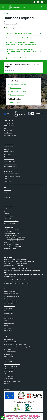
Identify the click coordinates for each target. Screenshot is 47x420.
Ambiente (6, 149)
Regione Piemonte (8, 339)
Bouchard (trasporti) (9, 356)
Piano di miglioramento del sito (11, 296)
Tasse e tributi (7, 190)
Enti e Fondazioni (8, 133)
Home (5, 13)
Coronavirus (7, 197)
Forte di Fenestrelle (9, 376)
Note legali (6, 316)
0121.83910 (9, 231)
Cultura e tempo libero (9, 161)
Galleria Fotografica (8, 216)
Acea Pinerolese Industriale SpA (12, 352)
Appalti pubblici (7, 154)
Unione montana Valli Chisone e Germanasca (15, 344)
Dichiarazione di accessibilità (11, 294)
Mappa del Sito (7, 328)
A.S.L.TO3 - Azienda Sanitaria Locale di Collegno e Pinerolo (19, 347)
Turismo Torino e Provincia (10, 366)
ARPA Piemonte (8, 349)
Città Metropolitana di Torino (11, 342)
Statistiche (6, 325)
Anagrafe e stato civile (9, 152)
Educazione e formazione (10, 164)
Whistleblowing (8, 330)
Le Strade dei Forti (8, 369)
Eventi (5, 209)
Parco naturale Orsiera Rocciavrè (12, 364)
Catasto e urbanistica (9, 159)
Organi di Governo (8, 123)
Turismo (5, 179)
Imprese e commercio (9, 169)
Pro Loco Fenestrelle (9, 379)
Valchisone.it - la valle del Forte (12, 381)
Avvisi (5, 200)
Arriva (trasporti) (8, 354)
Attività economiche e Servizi (11, 221)
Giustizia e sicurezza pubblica (11, 166)
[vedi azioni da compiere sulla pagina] (16, 27)
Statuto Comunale (8, 311)
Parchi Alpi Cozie (8, 361)
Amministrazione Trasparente (11, 291)
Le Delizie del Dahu (8, 371)
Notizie (5, 192)
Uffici (5, 128)
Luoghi (5, 211)
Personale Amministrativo (10, 135)
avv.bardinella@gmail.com (13, 282)
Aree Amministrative (9, 125)
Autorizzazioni (7, 156)
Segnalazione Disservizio (10, 303)
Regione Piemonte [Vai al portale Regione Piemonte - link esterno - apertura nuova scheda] (8, 2)
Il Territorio (6, 213)
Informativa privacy (8, 313)
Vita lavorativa (7, 181)
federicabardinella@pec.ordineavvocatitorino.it (18, 283)
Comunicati (6, 195)
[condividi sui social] (7, 27)
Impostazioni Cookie (9, 318)
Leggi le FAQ (7, 298)
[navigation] (3, 7)
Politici (5, 138)
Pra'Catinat (6, 359)
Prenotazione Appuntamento (11, 301)
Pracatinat (6, 383)
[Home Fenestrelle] (18, 7)
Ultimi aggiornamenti (9, 323)
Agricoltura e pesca (8, 147)
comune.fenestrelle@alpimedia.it (15, 239)
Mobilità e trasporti (8, 171)
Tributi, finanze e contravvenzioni (12, 176)
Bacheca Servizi (8, 308)
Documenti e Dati (8, 130)
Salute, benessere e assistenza (11, 174)
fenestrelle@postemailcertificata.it (16, 237)
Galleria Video (7, 218)
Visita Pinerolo (7, 374)
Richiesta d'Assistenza (9, 306)
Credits (5, 321)
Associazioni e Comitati (9, 223)
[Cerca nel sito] (41, 7)
